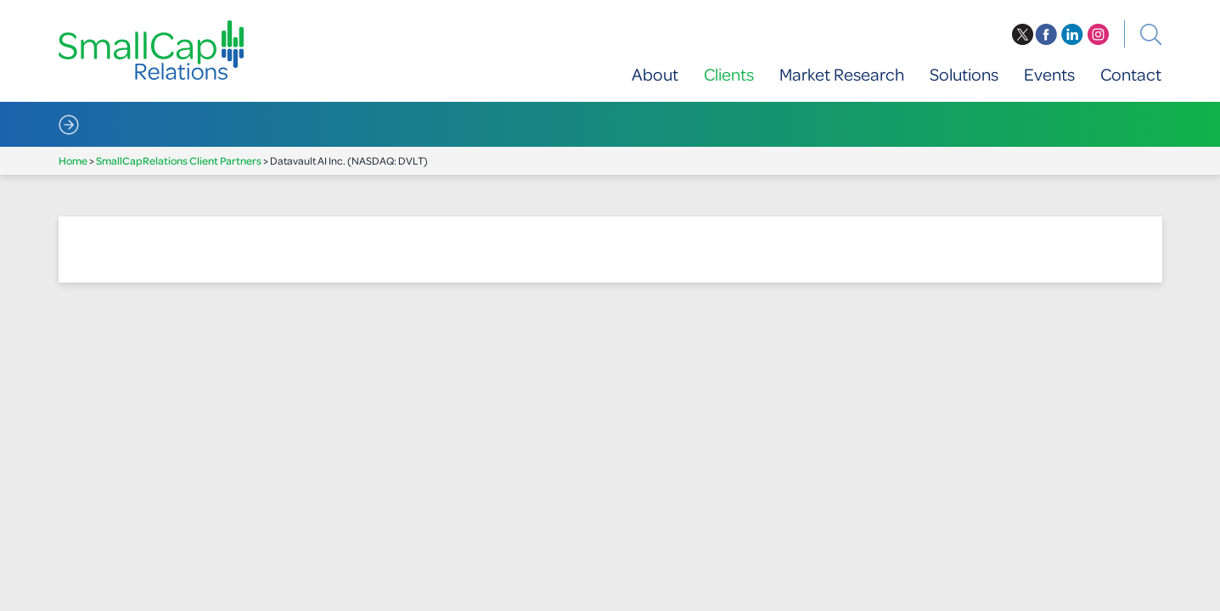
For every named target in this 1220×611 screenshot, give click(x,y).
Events (1049, 74)
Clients (729, 74)
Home (73, 160)
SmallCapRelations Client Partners (178, 160)
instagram (1099, 35)
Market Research (841, 74)
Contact (1130, 74)
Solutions (964, 74)
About (655, 74)
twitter (1022, 35)
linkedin (1072, 35)
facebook (1046, 35)
